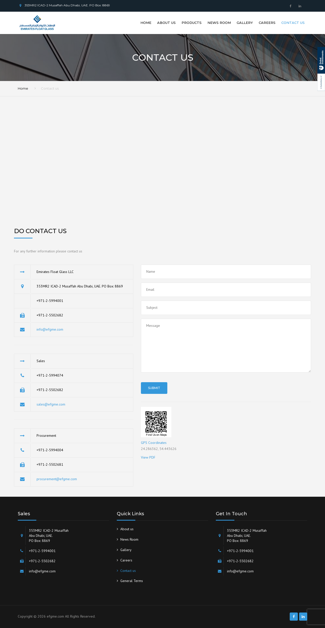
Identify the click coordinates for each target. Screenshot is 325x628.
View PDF (148, 457)
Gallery (245, 23)
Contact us (293, 23)
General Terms (131, 580)
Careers (267, 23)
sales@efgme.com (51, 404)
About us (166, 23)
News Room (219, 23)
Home (145, 23)
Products (192, 23)
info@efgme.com (50, 329)
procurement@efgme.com (57, 479)
